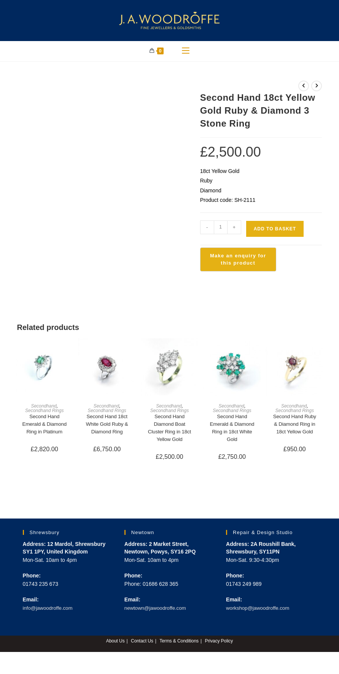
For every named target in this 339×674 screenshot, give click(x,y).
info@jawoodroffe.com (49, 612)
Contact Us (142, 646)
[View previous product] (303, 88)
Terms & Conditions (179, 646)
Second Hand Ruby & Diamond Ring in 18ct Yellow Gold (295, 427)
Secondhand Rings (44, 413)
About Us (114, 646)
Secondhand (43, 408)
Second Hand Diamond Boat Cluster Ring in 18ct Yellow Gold (169, 431)
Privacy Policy (219, 646)
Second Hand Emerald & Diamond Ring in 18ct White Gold (232, 431)
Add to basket (275, 231)
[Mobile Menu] (185, 52)
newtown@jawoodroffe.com (157, 612)
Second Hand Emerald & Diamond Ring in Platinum (44, 431)
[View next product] (316, 88)
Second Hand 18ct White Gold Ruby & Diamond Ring (107, 427)
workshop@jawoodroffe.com (259, 612)
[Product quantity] (221, 230)
